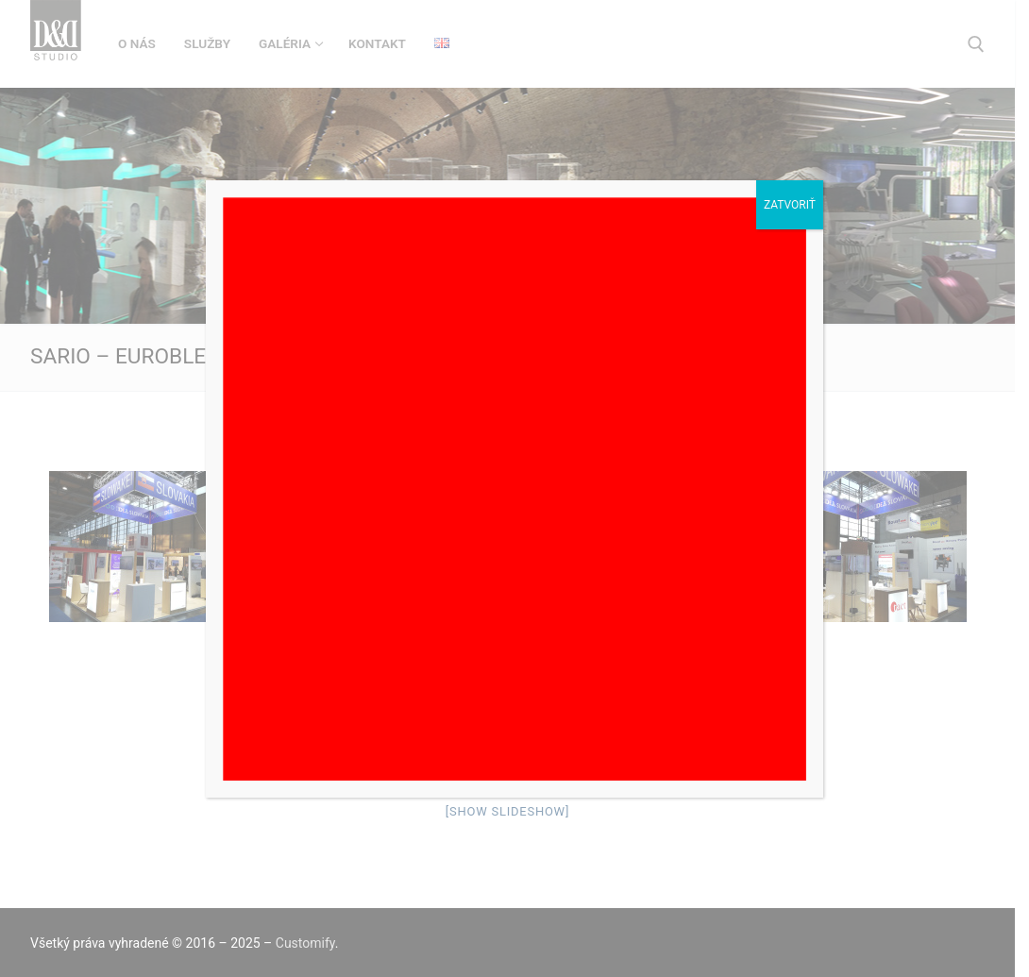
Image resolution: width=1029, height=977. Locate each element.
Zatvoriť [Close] (790, 204)
